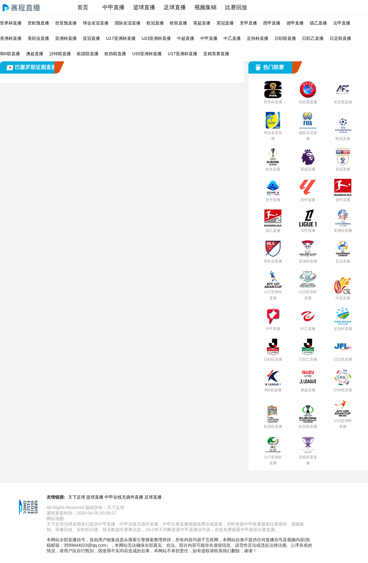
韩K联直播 (10, 53)
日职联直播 (285, 38)
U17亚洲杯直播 (121, 38)
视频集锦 (205, 7)
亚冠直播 (91, 38)
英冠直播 (225, 23)
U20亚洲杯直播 (147, 53)
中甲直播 (113, 7)
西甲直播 (271, 23)
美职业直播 (38, 38)
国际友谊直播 (127, 23)
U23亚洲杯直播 (156, 38)
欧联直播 (178, 23)
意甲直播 (248, 23)
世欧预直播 (38, 23)
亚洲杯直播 (66, 38)
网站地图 (55, 518)
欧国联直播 (87, 53)
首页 (82, 7)
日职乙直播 (313, 38)
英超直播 (201, 23)
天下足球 (76, 497)
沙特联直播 (60, 53)
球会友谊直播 (96, 23)
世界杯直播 (10, 23)
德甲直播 (295, 23)
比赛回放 (236, 7)
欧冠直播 (155, 23)
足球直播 (175, 7)
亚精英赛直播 (216, 53)
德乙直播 (318, 23)
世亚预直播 (66, 23)
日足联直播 (340, 38)
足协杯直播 (257, 38)
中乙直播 (232, 38)
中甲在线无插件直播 (124, 497)
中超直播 (185, 38)
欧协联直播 (115, 53)
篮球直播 (144, 7)
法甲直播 (341, 23)
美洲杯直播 (10, 38)
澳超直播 (34, 53)
